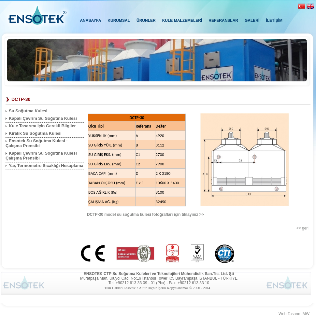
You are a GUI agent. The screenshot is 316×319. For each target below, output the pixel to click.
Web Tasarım (290, 314)
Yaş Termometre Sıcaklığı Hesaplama (46, 165)
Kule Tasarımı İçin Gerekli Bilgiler (42, 125)
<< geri (302, 228)
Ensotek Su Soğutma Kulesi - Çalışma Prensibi (37, 143)
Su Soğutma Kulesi (28, 110)
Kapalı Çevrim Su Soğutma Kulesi (43, 118)
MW (306, 314)
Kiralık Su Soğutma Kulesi (35, 133)
